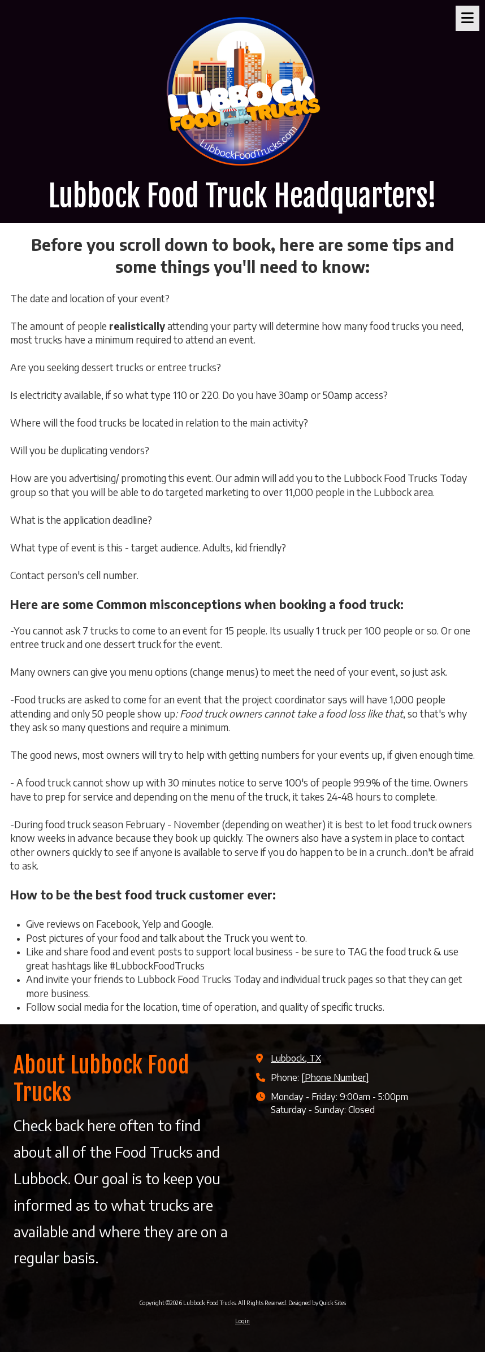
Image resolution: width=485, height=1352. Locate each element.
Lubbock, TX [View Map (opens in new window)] (296, 1058)
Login (242, 1321)
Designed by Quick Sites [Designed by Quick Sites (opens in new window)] (317, 1302)
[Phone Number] (335, 1077)
